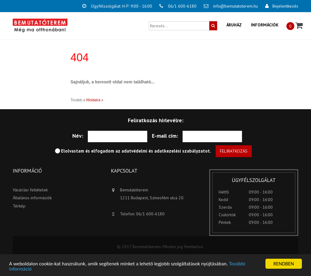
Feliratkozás (234, 151)
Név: (77, 135)
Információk (265, 25)
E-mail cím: (165, 135)
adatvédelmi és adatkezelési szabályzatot (165, 151)
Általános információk (32, 197)
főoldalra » (94, 100)
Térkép (19, 206)
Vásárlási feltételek (30, 190)
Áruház (234, 25)
